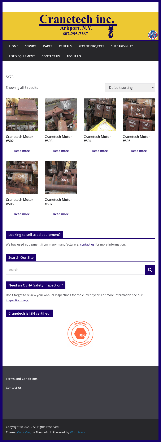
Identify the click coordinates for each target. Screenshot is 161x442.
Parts (47, 46)
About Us (73, 56)
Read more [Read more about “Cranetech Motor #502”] (22, 151)
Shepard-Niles (122, 46)
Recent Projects (91, 46)
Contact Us (51, 56)
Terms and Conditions (22, 379)
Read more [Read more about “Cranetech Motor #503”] (61, 151)
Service (30, 46)
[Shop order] (130, 87)
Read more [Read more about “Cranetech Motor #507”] (61, 214)
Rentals (65, 46)
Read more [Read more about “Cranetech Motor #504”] (100, 151)
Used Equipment (22, 56)
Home (13, 46)
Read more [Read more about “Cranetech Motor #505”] (139, 151)
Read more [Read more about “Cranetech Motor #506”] (22, 214)
